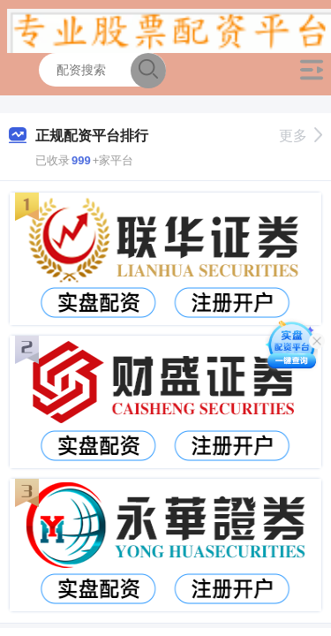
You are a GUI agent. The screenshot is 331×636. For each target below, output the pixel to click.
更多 (300, 135)
